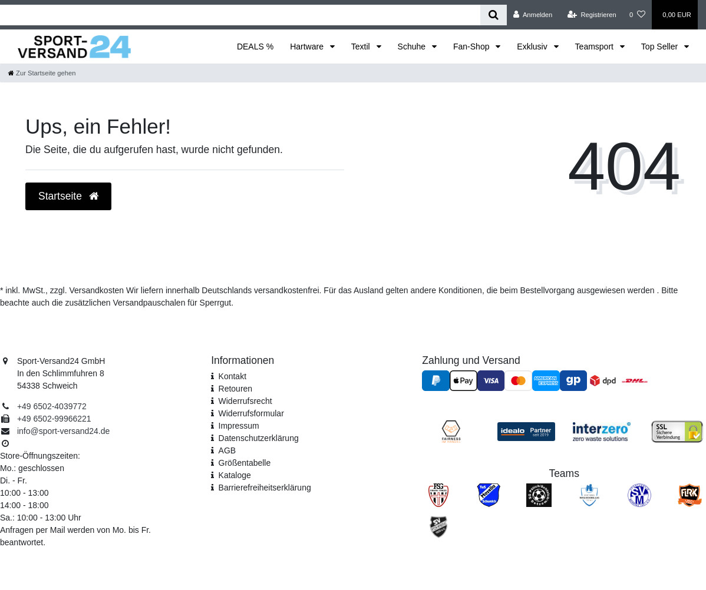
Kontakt (232, 376)
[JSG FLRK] (690, 494)
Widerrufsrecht (245, 401)
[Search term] (240, 15)
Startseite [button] (68, 196)
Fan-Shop (472, 46)
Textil (361, 46)
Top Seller (660, 46)
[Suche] (493, 15)
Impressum (239, 425)
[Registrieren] (592, 14)
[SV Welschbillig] (589, 494)
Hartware (308, 46)
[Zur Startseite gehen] (41, 73)
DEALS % (255, 46)
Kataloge (235, 475)
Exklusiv (533, 46)
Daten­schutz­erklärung (259, 438)
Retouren (236, 388)
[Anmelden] (533, 14)
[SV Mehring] (639, 494)
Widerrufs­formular (251, 413)
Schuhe (413, 46)
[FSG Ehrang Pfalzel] (438, 494)
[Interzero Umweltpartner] (602, 431)
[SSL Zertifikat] (677, 431)
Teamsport (595, 46)
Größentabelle (245, 463)
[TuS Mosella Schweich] (488, 494)
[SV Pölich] (538, 494)
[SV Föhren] (439, 526)
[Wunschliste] (637, 14)
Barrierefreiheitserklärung (265, 487)
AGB (227, 450)
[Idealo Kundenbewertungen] (526, 431)
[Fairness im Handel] (451, 431)
